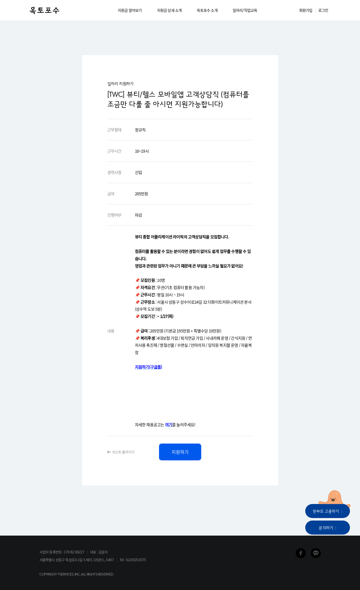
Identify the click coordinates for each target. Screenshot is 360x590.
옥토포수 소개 (207, 10)
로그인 (323, 10)
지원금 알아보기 (130, 10)
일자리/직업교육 (245, 10)
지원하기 (180, 452)
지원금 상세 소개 (169, 10)
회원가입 (306, 10)
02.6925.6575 (136, 559)
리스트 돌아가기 (123, 451)
